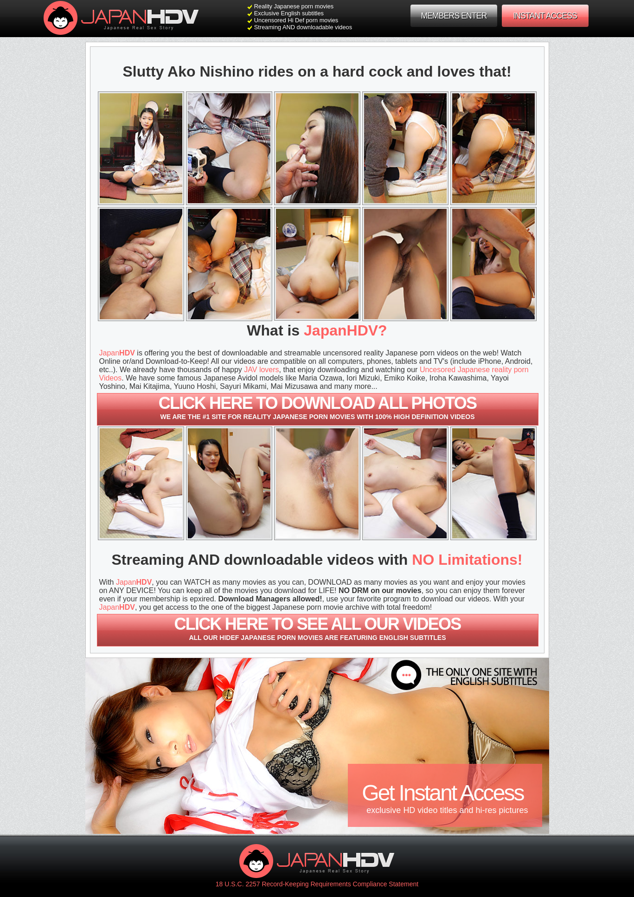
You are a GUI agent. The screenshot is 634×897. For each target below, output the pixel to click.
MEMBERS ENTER (454, 15)
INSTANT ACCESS (545, 15)
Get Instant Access (445, 798)
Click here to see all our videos (317, 627)
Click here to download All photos (317, 407)
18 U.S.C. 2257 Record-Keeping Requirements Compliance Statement (317, 884)
